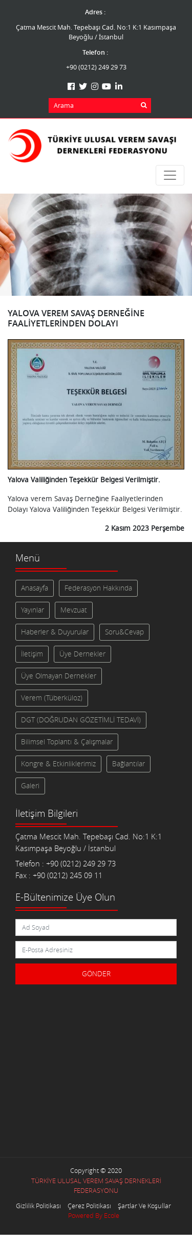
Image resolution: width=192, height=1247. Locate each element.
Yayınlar (32, 610)
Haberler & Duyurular (55, 632)
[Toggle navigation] (170, 175)
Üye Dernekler (82, 653)
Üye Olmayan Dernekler (58, 675)
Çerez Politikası (89, 1206)
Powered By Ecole (93, 1215)
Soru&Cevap (124, 632)
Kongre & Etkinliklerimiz (58, 763)
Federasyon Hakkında (98, 588)
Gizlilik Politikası (38, 1206)
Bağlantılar (128, 763)
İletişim (32, 653)
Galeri (30, 785)
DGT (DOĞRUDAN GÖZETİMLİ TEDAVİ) (81, 719)
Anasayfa (34, 588)
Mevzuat (73, 610)
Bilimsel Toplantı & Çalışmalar (67, 741)
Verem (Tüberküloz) (51, 697)
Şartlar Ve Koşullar (144, 1206)
